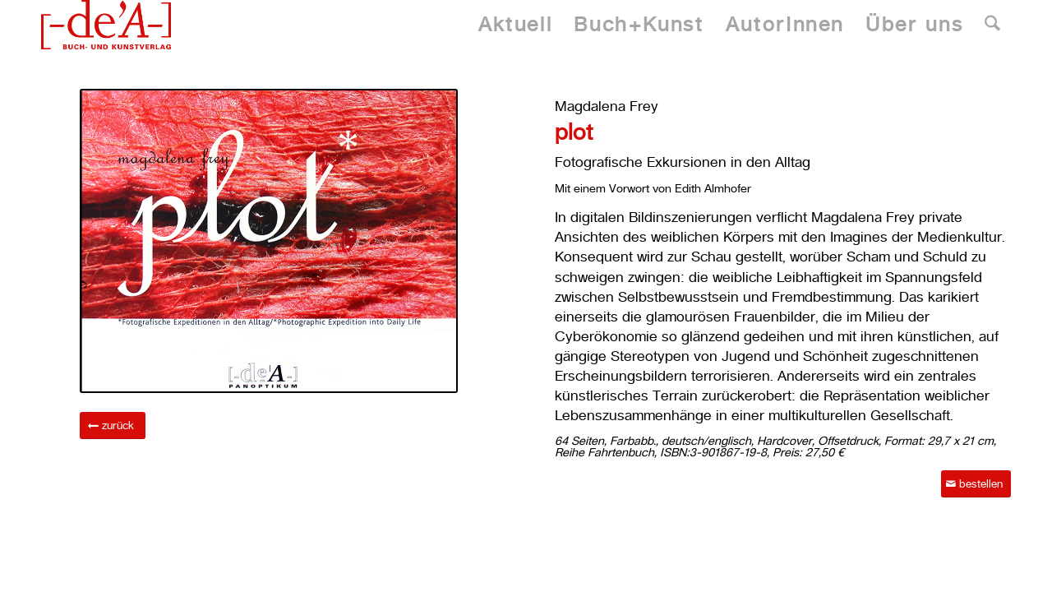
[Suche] (992, 24)
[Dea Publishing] (106, 24)
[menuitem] (515, 24)
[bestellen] (976, 483)
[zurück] (112, 425)
